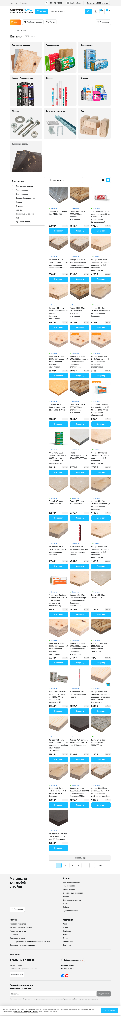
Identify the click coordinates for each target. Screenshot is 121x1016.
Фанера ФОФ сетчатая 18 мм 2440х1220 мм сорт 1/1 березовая (58, 836)
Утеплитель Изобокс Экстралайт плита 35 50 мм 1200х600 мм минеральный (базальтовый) (100, 410)
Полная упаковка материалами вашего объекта (30, 941)
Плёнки (66, 907)
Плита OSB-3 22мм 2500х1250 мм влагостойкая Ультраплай (77, 312)
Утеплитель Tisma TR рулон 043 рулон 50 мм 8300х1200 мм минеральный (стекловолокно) (100, 216)
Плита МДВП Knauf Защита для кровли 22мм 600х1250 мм (57, 407)
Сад (17, 218)
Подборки (67, 931)
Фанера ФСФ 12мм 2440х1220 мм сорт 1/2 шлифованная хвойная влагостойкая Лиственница (58, 745)
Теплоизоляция (22, 190)
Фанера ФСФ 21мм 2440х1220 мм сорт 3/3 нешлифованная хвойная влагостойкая (79, 264)
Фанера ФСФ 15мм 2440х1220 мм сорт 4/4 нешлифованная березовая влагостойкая (58, 361)
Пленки (19, 202)
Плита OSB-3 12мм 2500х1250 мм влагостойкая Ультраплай (77, 215)
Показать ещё (80, 858)
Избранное (101, 10)
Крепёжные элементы (72, 900)
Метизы (19, 210)
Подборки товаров (33, 22)
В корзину (58, 231)
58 (92, 865)
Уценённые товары (70, 911)
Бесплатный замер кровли (21, 927)
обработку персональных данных (85, 999)
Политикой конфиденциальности (26, 1012)
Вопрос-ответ (68, 941)
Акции (15, 22)
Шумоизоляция (22, 194)
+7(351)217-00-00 (53, 3)
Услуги (50, 22)
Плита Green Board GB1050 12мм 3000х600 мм (98, 742)
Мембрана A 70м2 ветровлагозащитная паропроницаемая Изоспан (79, 551)
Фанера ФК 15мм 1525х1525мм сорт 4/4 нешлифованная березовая (58, 792)
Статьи (65, 938)
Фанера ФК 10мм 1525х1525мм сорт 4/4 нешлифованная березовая (100, 312)
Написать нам (17, 975)
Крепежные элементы (25, 214)
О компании (24, 3)
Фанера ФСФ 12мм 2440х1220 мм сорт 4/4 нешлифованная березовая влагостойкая (79, 361)
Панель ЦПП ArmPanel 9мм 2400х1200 (58, 212)
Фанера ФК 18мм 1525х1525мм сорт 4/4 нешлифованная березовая (58, 551)
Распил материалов (18, 924)
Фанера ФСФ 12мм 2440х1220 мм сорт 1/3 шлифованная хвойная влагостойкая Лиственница (100, 697)
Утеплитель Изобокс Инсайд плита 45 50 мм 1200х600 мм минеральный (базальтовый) (58, 600)
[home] (21, 11)
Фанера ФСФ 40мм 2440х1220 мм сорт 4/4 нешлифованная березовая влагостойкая (58, 648)
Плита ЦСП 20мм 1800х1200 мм (77, 502)
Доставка (14, 934)
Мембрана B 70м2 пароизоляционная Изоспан (78, 694)
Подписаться (103, 994)
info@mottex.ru (73, 3)
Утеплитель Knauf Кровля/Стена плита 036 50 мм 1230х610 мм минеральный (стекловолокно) (57, 458)
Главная (13, 30)
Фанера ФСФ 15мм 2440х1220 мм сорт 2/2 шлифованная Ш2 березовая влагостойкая (100, 458)
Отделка (19, 206)
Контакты (13, 3)
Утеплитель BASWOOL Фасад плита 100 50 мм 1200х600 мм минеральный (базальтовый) (58, 697)
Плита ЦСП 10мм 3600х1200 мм (98, 596)
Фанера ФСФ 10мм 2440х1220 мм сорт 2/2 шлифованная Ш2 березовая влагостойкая (100, 552)
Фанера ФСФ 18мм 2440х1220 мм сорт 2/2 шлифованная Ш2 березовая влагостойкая (58, 313)
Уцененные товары (23, 222)
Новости (66, 934)
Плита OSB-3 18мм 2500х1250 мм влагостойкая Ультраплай (77, 409)
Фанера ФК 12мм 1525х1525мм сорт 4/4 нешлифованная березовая (100, 505)
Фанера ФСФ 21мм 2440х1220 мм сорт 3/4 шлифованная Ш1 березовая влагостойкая (79, 648)
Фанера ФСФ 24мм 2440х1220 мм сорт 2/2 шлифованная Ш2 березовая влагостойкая (100, 265)
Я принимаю (110, 1010)
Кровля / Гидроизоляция (26, 198)
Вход (96, 11)
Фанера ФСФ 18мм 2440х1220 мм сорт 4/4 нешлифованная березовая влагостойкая (100, 361)
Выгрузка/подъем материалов (22, 945)
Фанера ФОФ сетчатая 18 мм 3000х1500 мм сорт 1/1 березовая (79, 742)
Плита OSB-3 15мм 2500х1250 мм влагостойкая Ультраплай (99, 647)
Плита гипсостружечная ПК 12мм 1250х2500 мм (78, 455)
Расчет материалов (18, 931)
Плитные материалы (24, 186)
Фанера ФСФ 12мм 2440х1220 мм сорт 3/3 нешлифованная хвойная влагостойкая (100, 792)
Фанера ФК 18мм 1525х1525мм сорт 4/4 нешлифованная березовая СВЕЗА (79, 792)
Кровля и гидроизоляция (73, 893)
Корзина (108, 10)
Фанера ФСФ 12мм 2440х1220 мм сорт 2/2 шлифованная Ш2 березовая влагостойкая (79, 600)
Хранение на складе (18, 938)
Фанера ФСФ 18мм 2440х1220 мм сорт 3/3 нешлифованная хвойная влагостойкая (58, 264)
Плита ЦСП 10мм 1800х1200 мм (56, 502)
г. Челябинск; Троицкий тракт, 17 (23, 968)
